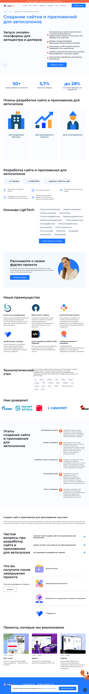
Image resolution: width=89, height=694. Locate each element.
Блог (56, 5)
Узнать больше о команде (52, 241)
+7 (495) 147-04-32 (28, 684)
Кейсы (35, 5)
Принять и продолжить (67, 688)
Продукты (42, 5)
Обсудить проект (78, 5)
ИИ (30, 5)
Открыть (10, 589)
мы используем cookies (49, 688)
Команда (50, 5)
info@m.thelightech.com (45, 684)
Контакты (63, 5)
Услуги (25, 5)
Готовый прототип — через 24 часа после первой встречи (44, 1)
